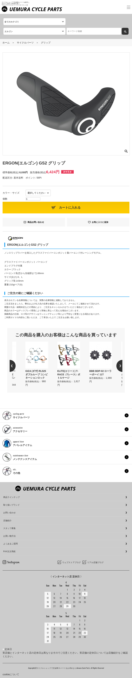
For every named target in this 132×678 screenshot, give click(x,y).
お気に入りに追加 (100, 222)
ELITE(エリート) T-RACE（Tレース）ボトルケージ (68, 374)
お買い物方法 (9, 536)
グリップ (46, 42)
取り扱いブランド (11, 505)
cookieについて (11, 674)
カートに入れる (70, 207)
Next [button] (116, 366)
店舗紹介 (7, 520)
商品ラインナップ (11, 497)
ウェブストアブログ (71, 562)
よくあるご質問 (10, 544)
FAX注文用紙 (9, 551)
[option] (69, 364)
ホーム (6, 42)
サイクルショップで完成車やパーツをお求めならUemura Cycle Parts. (64, 668)
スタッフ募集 (9, 528)
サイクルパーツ (25, 42)
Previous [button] (16, 366)
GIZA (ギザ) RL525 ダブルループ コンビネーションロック (36, 374)
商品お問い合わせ (36, 222)
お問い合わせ (9, 512)
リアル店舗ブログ (95, 562)
